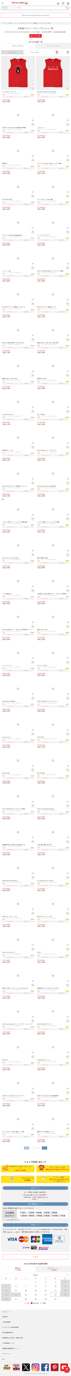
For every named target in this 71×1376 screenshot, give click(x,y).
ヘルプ (35, 1256)
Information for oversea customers (35, 15)
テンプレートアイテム (53, 46)
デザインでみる (34, 52)
